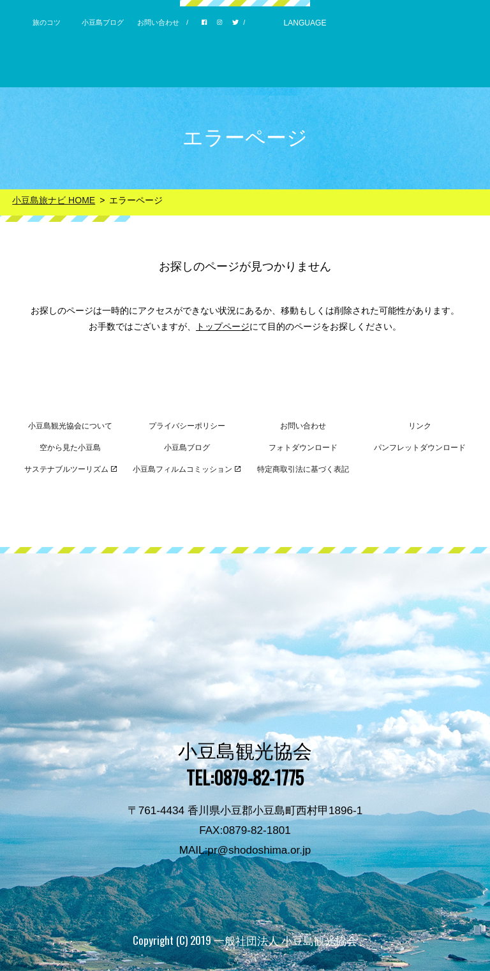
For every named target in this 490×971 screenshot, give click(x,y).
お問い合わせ (158, 22)
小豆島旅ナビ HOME (53, 200)
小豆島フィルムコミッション (187, 469)
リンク (419, 425)
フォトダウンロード (303, 447)
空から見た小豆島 (70, 447)
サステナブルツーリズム (70, 469)
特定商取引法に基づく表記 (303, 469)
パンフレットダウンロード (420, 447)
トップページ (222, 326)
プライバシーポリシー (187, 425)
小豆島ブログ (103, 22)
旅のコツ (47, 22)
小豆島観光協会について (70, 425)
